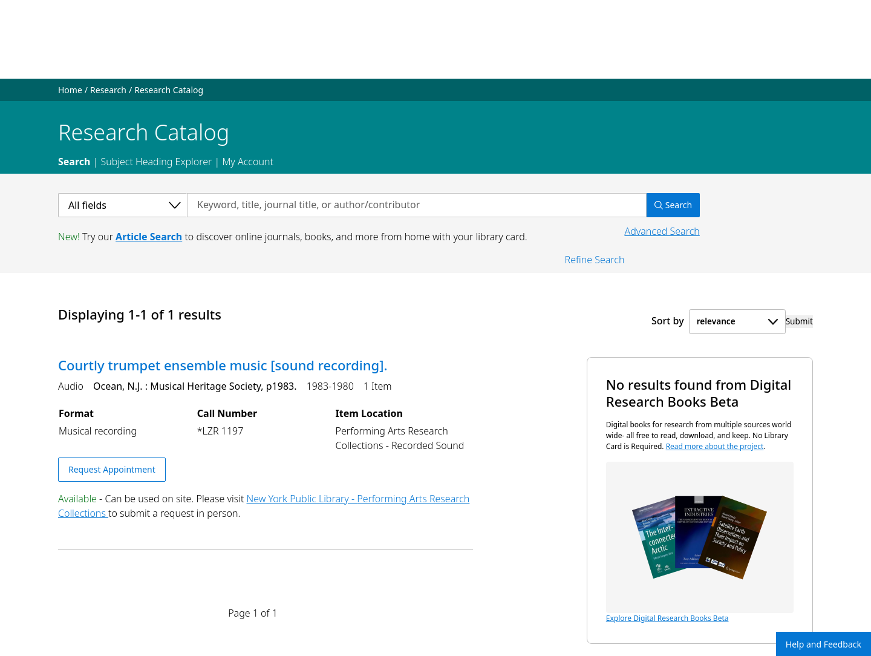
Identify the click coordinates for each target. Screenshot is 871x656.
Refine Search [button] (595, 259)
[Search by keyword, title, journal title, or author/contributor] (417, 205)
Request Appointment (111, 469)
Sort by (667, 320)
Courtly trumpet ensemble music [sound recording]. (222, 365)
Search (74, 161)
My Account (247, 161)
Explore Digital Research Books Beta (700, 542)
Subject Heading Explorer (156, 161)
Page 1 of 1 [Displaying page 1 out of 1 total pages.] (253, 613)
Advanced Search (661, 231)
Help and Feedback (823, 644)
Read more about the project (715, 446)
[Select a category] (122, 205)
